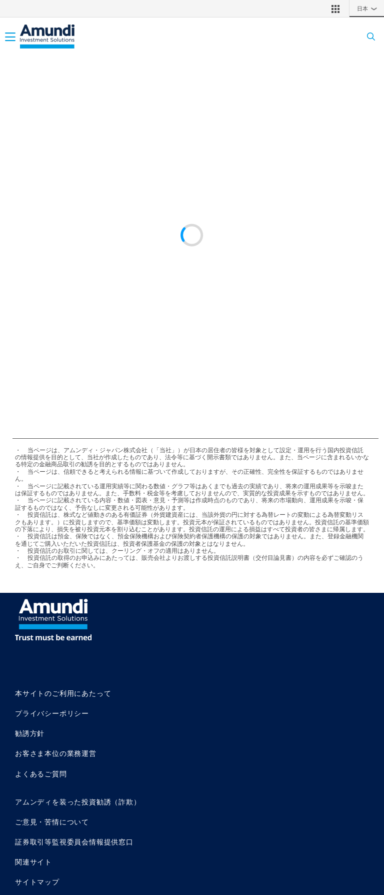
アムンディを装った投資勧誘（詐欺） (78, 801)
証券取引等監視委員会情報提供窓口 (74, 841)
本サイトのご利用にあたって (63, 693)
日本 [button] (369, 9)
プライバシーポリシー (52, 713)
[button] (335, 8)
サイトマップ (37, 881)
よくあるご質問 (41, 773)
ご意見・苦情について (52, 821)
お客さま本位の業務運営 (55, 753)
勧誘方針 (29, 733)
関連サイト (33, 861)
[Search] (368, 37)
